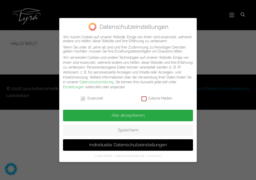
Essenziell (91, 96)
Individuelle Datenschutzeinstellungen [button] (128, 142)
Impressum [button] (154, 153)
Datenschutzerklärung (97, 80)
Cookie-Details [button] (103, 153)
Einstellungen (73, 84)
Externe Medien (157, 96)
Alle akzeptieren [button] (128, 113)
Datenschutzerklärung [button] (130, 153)
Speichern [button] (128, 127)
